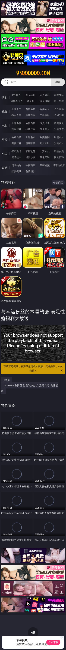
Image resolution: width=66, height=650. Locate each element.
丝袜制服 (30, 115)
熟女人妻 (16, 115)
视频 (4, 112)
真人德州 (30, 95)
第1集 (7, 380)
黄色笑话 (45, 157)
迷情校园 (16, 157)
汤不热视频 (59, 165)
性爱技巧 (59, 157)
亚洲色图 (30, 137)
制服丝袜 (16, 129)
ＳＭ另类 (59, 115)
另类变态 (59, 129)
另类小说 (30, 157)
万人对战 (45, 95)
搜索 (57, 82)
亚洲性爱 (16, 123)
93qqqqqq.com (33, 73)
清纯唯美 (30, 143)
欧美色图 (45, 137)
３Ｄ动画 (59, 109)
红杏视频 (16, 171)
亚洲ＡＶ (16, 109)
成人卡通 (45, 123)
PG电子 (16, 95)
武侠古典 (59, 151)
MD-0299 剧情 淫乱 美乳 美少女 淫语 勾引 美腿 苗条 (30, 388)
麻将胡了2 (16, 101)
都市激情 (16, 151)
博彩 (4, 98)
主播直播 (45, 115)
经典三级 (30, 129)
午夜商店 (30, 165)
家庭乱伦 (30, 151)
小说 (4, 154)
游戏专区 (59, 95)
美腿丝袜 (16, 143)
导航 (4, 168)
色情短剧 (30, 171)
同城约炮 (16, 165)
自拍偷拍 (30, 109)
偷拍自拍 (30, 123)
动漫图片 (59, 137)
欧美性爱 (59, 123)
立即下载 (53, 642)
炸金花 (30, 101)
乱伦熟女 (45, 129)
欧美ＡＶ (45, 109)
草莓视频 (45, 165)
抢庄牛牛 (59, 101)
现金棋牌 (45, 101)
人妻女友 (45, 151)
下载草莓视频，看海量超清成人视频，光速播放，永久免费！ (33, 369)
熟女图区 (45, 143)
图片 (4, 140)
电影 (4, 126)
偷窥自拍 (16, 137)
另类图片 (59, 143)
